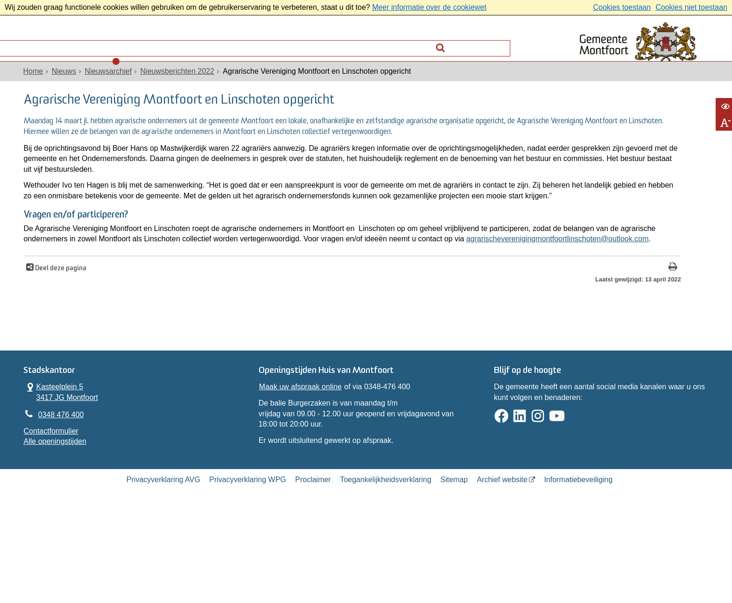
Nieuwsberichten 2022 (184, 85)
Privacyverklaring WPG (247, 567)
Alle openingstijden (61, 521)
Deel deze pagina (66, 333)
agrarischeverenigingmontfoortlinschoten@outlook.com (242, 304)
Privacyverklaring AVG (163, 567)
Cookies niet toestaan (691, 7)
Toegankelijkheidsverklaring (385, 567)
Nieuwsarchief (115, 85)
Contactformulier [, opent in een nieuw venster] (57, 511)
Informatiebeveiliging (578, 567)
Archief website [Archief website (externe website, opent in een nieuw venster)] (502, 567)
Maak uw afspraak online (302, 464)
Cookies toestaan (622, 7)
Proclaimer (313, 567)
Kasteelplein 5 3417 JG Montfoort (67, 468)
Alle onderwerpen (68, 44)
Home (40, 85)
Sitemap (454, 567)
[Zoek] (499, 42)
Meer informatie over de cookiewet (429, 7)
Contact (137, 44)
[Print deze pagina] (521, 332)
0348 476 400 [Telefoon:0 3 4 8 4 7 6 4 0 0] (68, 493)
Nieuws (70, 85)
